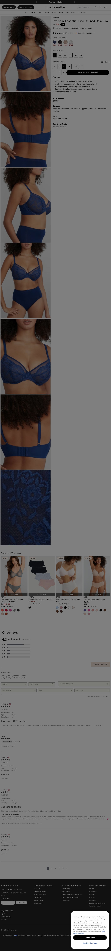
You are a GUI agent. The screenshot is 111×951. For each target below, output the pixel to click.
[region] (90, 930)
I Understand (90, 937)
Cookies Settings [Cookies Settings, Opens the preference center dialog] (90, 943)
